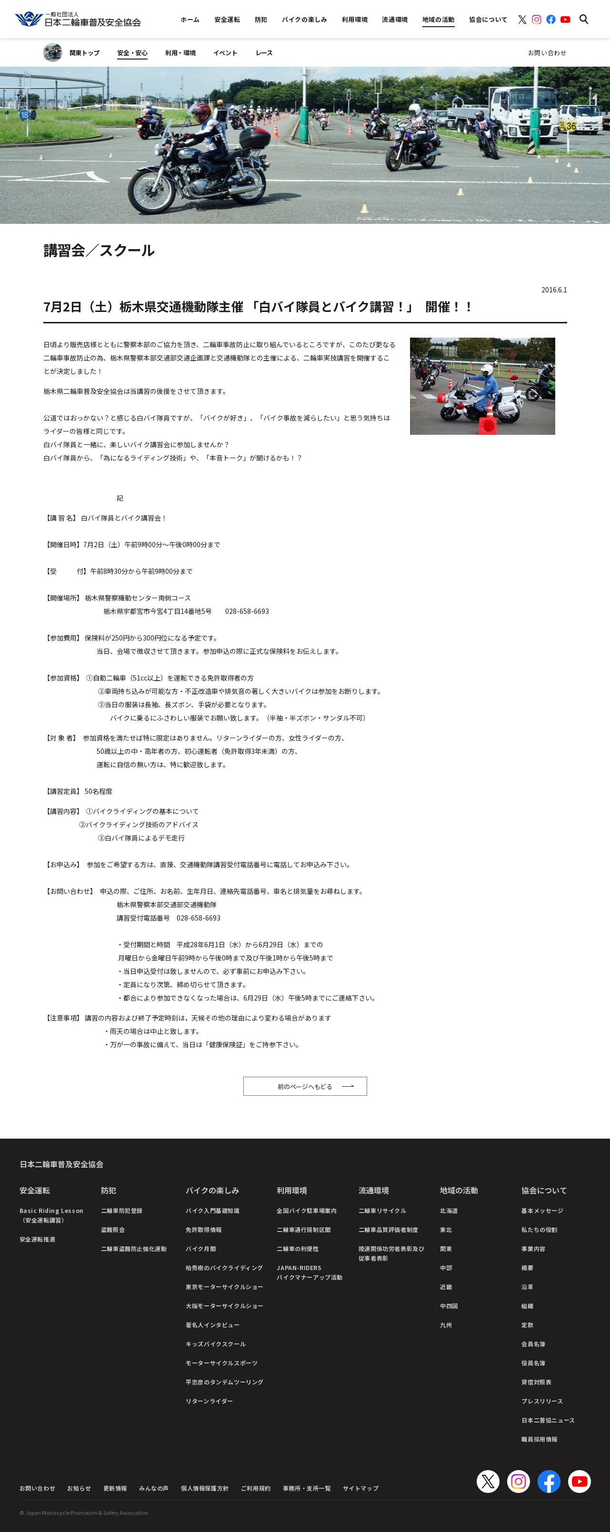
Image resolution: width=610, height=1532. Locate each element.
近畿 (446, 1286)
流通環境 (374, 1190)
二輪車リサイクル (383, 1210)
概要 (527, 1267)
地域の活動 (459, 1190)
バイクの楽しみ (212, 1190)
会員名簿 (533, 1344)
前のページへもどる (305, 1086)
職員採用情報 (539, 1439)
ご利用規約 (256, 1488)
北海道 (449, 1210)
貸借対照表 (536, 1382)
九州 (446, 1325)
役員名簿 (533, 1363)
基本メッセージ (542, 1210)
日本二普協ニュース (548, 1420)
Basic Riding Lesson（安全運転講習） (52, 1215)
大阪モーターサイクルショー (225, 1306)
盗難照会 (113, 1229)
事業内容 (533, 1248)
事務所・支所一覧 (307, 1488)
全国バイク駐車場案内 (307, 1210)
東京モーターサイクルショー (225, 1286)
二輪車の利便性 (298, 1248)
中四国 (449, 1306)
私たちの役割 (539, 1229)
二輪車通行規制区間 (303, 1229)
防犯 (108, 1190)
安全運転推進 (38, 1239)
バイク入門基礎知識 (213, 1210)
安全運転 (35, 1190)
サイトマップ (361, 1488)
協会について (544, 1190)
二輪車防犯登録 (122, 1210)
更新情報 (115, 1488)
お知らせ (79, 1488)
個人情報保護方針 (205, 1488)
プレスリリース (542, 1401)
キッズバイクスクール (216, 1344)
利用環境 (292, 1190)
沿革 (527, 1286)
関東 (446, 1248)
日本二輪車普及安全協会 (61, 1164)
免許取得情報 (204, 1229)
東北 (446, 1229)
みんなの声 (154, 1488)
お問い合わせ (547, 52)
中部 (446, 1267)
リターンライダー (209, 1401)
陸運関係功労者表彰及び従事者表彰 (392, 1253)
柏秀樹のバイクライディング (224, 1267)
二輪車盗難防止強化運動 (134, 1248)
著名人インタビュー (213, 1325)
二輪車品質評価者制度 (389, 1229)
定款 (527, 1325)
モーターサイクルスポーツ (222, 1363)
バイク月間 (201, 1248)
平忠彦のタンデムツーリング (225, 1382)
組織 (527, 1306)
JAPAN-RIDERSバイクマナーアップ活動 (310, 1272)
